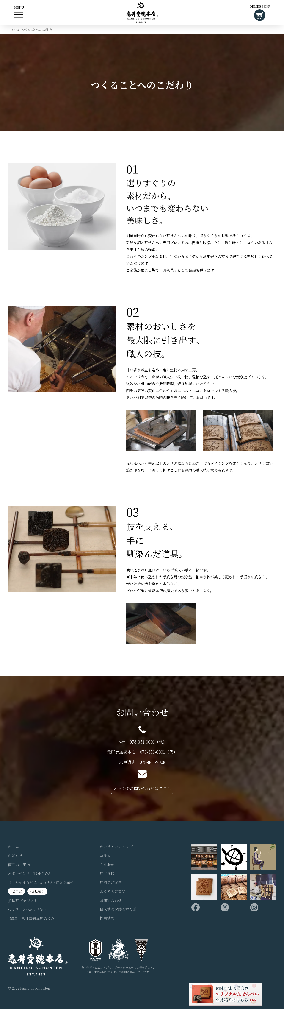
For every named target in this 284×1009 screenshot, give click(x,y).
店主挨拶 (107, 873)
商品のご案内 (19, 864)
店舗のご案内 (111, 882)
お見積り (37, 891)
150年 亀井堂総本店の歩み (31, 918)
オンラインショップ (116, 846)
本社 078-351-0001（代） (142, 742)
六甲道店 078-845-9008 (142, 762)
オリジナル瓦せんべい (42, 882)
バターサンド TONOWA (29, 873)
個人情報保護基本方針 (118, 909)
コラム (105, 855)
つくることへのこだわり (28, 909)
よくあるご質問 (112, 891)
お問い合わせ (111, 900)
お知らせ (15, 855)
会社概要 (107, 864)
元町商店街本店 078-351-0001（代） (142, 752)
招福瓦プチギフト (22, 900)
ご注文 (17, 891)
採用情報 (107, 918)
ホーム (15, 29)
